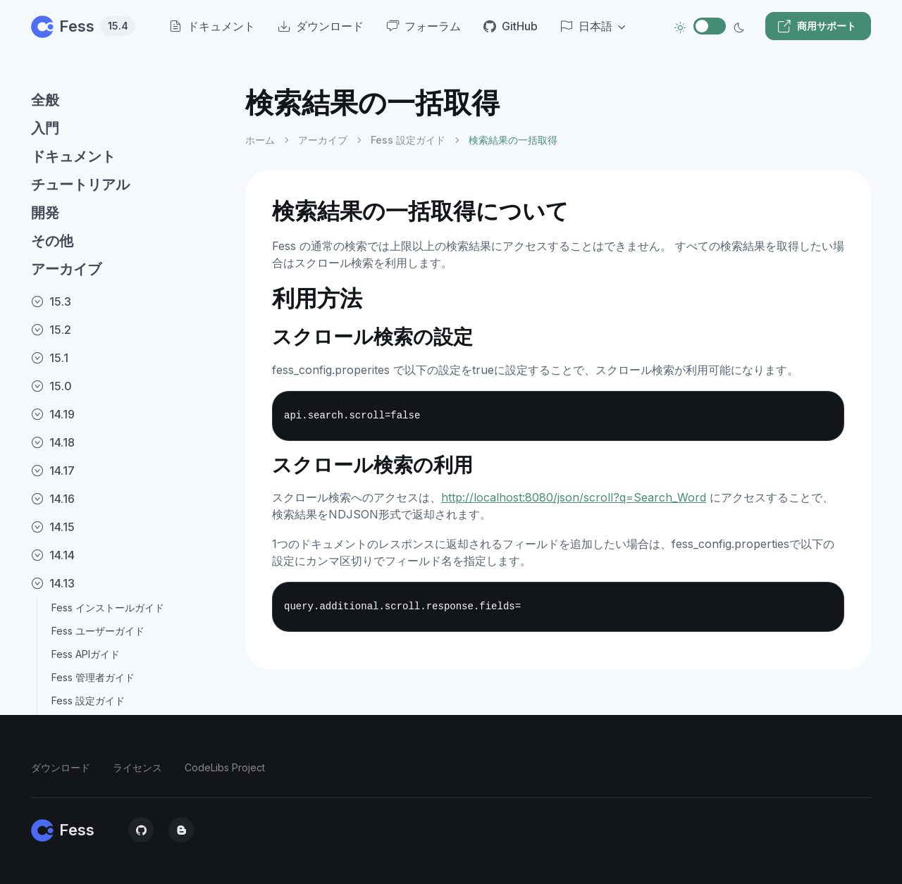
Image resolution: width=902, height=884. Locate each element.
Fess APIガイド (85, 654)
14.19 (53, 414)
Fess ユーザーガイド (97, 631)
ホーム (260, 140)
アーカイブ (66, 269)
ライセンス (137, 767)
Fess (83, 26)
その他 (52, 240)
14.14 (53, 555)
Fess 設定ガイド (88, 700)
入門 (45, 128)
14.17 (53, 470)
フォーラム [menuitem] (423, 26)
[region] (129, 473)
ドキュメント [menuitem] (212, 26)
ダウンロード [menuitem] (321, 26)
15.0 (51, 386)
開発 (45, 212)
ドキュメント (73, 156)
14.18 (53, 442)
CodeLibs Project (225, 767)
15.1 (49, 358)
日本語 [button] (586, 26)
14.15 (53, 527)
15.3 (51, 301)
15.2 (51, 330)
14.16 (53, 499)
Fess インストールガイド (107, 608)
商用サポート (816, 26)
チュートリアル (80, 184)
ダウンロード (60, 767)
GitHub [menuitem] (510, 26)
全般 (45, 100)
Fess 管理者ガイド (93, 677)
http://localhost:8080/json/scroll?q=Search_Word (573, 497)
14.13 (53, 583)
